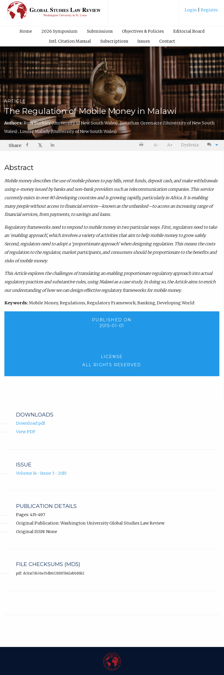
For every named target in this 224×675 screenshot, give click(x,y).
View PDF (26, 431)
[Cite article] (211, 145)
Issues (143, 41)
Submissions (100, 31)
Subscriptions (114, 41)
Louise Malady (68, 131)
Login (191, 10)
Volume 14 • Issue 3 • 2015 (41, 473)
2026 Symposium (59, 31)
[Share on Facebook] (28, 145)
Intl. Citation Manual (70, 41)
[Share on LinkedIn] (52, 145)
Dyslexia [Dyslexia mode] (190, 145)
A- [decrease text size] (156, 145)
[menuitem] (201, 12)
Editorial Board (188, 31)
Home (26, 31)
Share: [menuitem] (15, 145)
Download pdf (30, 423)
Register (209, 10)
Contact (167, 41)
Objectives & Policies (143, 31)
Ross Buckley (71, 123)
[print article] (142, 145)
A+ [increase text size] (170, 145)
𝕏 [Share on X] (40, 145)
